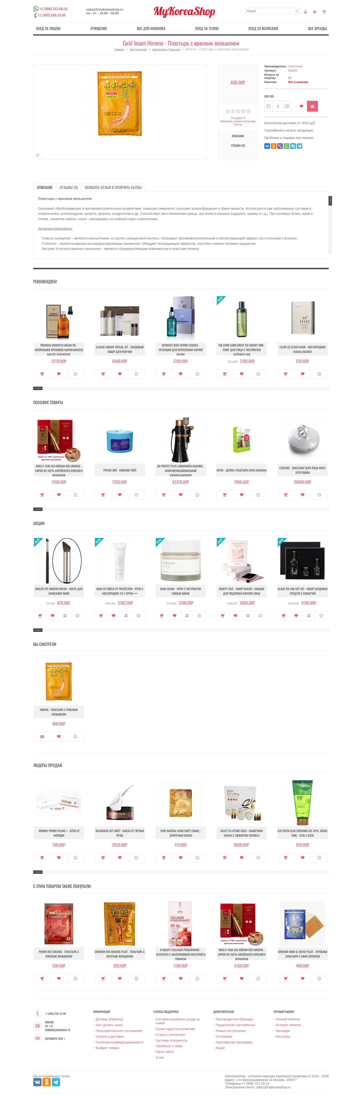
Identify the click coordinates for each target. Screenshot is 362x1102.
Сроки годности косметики (175, 1029)
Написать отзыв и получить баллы (238, 123)
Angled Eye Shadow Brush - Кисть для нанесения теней (59, 591)
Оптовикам (224, 1036)
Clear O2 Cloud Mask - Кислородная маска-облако (303, 349)
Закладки (283, 1031)
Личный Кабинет (288, 1019)
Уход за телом (207, 28)
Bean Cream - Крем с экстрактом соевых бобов (180, 591)
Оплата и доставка (110, 1036)
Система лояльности (171, 1040)
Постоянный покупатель (305, 11)
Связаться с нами (169, 1046)
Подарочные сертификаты (235, 1025)
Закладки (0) (314, 11)
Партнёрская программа (234, 1042)
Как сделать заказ (109, 1025)
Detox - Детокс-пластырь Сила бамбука (242, 470)
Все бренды (317, 28)
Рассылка (283, 1036)
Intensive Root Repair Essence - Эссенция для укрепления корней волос (181, 350)
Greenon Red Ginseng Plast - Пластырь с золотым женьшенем (120, 954)
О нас (160, 1057)
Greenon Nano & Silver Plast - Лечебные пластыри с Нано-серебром (302, 954)
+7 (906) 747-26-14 (53, 8)
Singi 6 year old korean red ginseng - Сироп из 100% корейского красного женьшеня (59, 471)
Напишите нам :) (55, 1038)
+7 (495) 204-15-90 (52, 15)
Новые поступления (231, 1031)
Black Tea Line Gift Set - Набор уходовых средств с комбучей (303, 591)
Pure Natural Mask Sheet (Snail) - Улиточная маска (180, 833)
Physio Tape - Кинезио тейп (119, 470)
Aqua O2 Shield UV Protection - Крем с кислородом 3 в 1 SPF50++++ (119, 591)
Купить (42, 374)
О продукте (75, 374)
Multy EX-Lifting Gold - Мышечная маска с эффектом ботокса (241, 833)
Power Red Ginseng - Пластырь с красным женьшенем (59, 954)
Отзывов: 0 (238, 118)
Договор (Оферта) (109, 1019)
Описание (238, 136)
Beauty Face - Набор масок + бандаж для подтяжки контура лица (241, 591)
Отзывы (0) (238, 145)
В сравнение (65, 615)
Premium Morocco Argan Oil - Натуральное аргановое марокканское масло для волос (59, 350)
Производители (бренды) (234, 1019)
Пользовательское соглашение (119, 1031)
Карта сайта (165, 1052)
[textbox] (272, 11)
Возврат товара (107, 1048)
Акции (220, 1048)
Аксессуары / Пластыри (166, 49)
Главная (119, 49)
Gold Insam (295, 66)
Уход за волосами (263, 28)
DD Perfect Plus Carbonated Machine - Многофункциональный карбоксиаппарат (180, 471)
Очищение (98, 28)
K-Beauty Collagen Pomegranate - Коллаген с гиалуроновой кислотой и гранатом (180, 954)
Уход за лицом (48, 28)
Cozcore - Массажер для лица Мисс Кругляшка (302, 470)
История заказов (288, 1025)
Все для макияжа (151, 28)
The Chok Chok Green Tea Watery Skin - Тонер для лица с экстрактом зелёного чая (241, 350)
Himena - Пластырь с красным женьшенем (59, 712)
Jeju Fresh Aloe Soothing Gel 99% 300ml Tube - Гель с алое (303, 833)
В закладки (301, 106)
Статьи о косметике (170, 1034)
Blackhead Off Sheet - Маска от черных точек (120, 833)
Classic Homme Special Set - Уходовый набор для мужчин (120, 349)
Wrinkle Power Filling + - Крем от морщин (59, 833)
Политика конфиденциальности (119, 1042)
